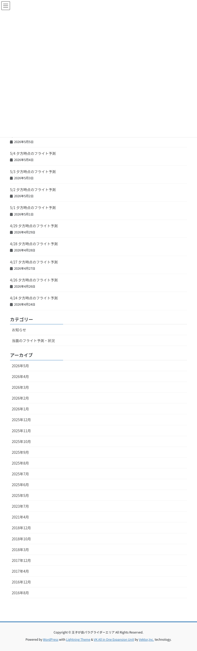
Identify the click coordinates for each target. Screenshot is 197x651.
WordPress (50, 639)
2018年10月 (21, 538)
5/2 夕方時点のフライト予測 (33, 189)
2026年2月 (20, 398)
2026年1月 (20, 408)
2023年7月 (20, 506)
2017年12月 (21, 560)
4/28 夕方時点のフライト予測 (34, 243)
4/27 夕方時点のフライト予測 (34, 262)
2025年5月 (20, 495)
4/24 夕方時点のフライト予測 (34, 297)
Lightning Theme (78, 639)
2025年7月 (20, 473)
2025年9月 (20, 452)
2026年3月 (20, 387)
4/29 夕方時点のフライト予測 (34, 225)
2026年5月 (20, 365)
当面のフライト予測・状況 (33, 340)
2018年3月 (20, 549)
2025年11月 (21, 430)
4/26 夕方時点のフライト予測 (34, 279)
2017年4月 (20, 571)
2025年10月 (21, 441)
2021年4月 (20, 517)
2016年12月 (21, 581)
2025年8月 (20, 463)
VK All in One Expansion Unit (114, 639)
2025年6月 (20, 484)
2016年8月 (20, 592)
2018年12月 (21, 527)
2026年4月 (20, 376)
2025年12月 (21, 419)
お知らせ (19, 329)
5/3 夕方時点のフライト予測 (33, 171)
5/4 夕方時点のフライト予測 (33, 153)
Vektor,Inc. (146, 639)
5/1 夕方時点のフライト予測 (33, 207)
